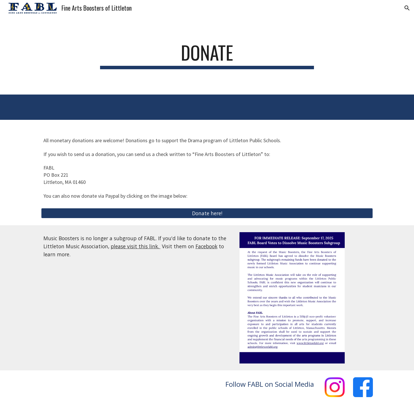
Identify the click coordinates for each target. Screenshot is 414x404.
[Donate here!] (207, 213)
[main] (207, 55)
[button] (407, 8)
